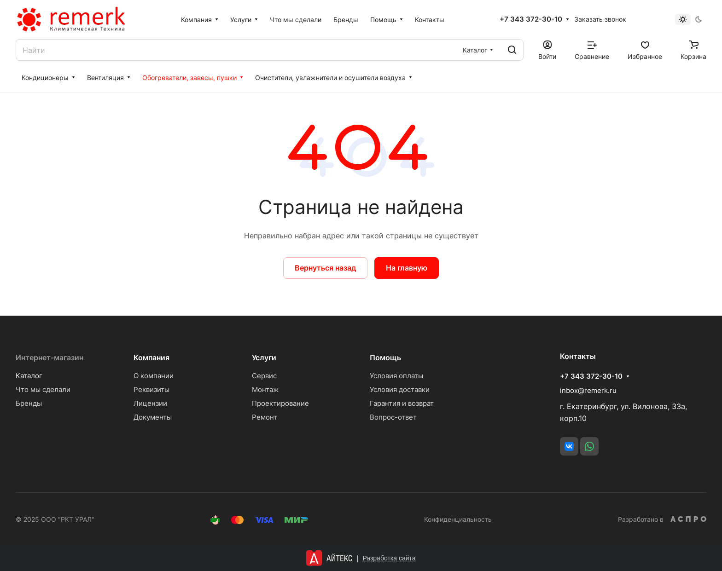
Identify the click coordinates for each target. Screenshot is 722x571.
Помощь (385, 357)
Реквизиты (151, 389)
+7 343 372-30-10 (531, 19)
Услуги (264, 357)
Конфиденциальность (458, 519)
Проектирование (280, 403)
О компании (154, 375)
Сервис (264, 375)
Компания (151, 357)
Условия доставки (400, 389)
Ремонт (264, 417)
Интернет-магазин (49, 357)
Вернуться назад (325, 267)
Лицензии (150, 403)
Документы (153, 417)
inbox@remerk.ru (588, 390)
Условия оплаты (396, 375)
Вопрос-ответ (393, 417)
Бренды (29, 403)
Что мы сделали (43, 389)
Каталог (29, 375)
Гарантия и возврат (402, 403)
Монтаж (265, 389)
